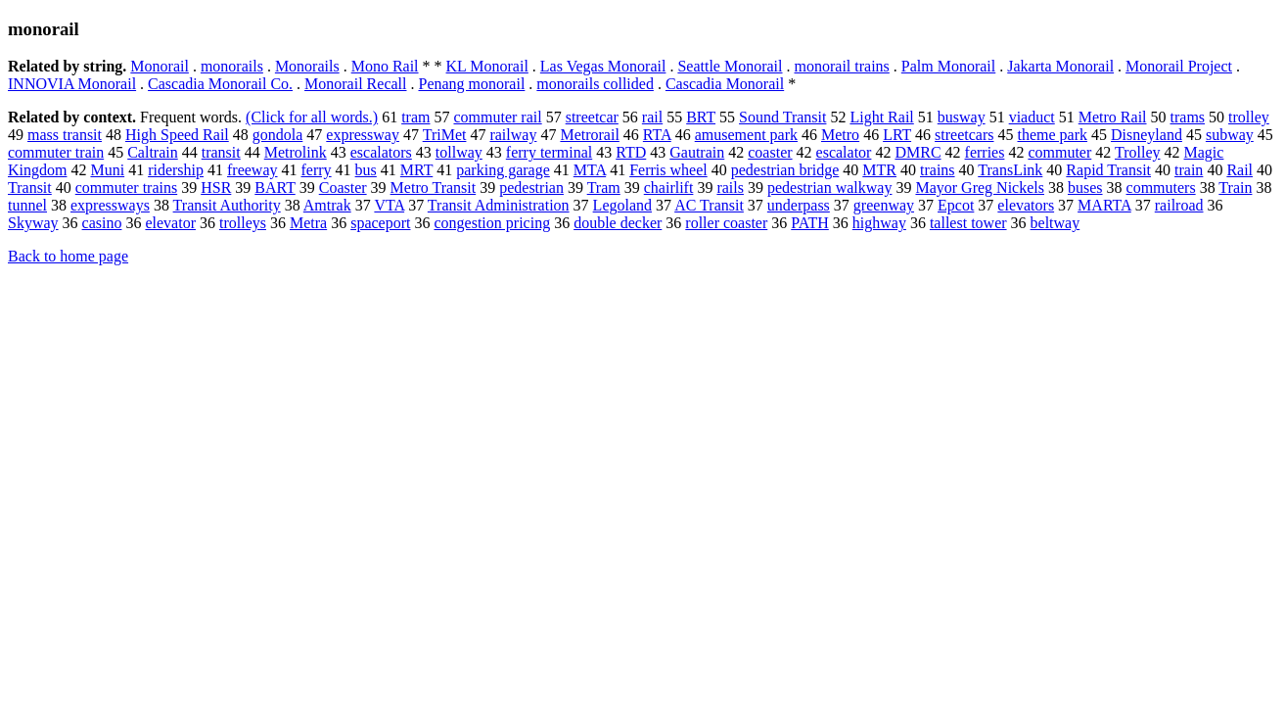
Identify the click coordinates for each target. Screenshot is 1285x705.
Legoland (622, 205)
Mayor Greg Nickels (979, 187)
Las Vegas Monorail (603, 66)
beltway (1055, 222)
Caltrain (152, 152)
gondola (277, 134)
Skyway (33, 222)
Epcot (956, 205)
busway (962, 117)
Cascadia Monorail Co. (220, 83)
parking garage (503, 170)
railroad (1179, 205)
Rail (1239, 170)
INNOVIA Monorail (72, 83)
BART (274, 187)
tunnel (27, 205)
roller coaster (726, 222)
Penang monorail (471, 83)
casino (102, 222)
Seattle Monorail (729, 66)
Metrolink (295, 152)
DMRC (918, 152)
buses (1085, 187)
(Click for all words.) (312, 117)
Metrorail (589, 134)
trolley (1248, 117)
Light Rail (881, 117)
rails (730, 187)
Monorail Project (1178, 66)
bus (366, 170)
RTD (631, 152)
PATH (810, 222)
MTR (879, 170)
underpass (798, 205)
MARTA (1104, 205)
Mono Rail (385, 66)
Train (1235, 187)
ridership (176, 170)
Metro (840, 134)
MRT (416, 170)
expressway (362, 134)
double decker (618, 222)
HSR (216, 187)
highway (879, 222)
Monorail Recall (355, 83)
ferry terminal (549, 152)
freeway (252, 170)
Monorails (307, 66)
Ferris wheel (668, 170)
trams (1188, 117)
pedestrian (531, 187)
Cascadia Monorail (724, 83)
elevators (1025, 205)
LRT (897, 134)
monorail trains (842, 66)
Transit (30, 187)
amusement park (746, 134)
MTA (590, 170)
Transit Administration (499, 205)
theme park (1053, 134)
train (1188, 170)
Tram (603, 187)
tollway (459, 152)
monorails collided (595, 83)
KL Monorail (487, 66)
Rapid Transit (1108, 170)
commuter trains (126, 187)
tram (415, 117)
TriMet (445, 134)
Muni (107, 170)
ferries (985, 152)
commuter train (56, 152)
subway (1230, 134)
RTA (657, 134)
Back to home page (68, 256)
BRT (700, 117)
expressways (110, 205)
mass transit (64, 134)
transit (221, 152)
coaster (770, 152)
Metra (308, 222)
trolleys (242, 222)
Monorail (159, 66)
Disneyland (1146, 134)
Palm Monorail (948, 66)
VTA (389, 205)
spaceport (380, 222)
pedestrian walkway (830, 187)
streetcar (592, 117)
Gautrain (696, 152)
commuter (1059, 152)
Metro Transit (433, 187)
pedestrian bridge (785, 170)
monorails (232, 66)
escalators (381, 152)
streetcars (964, 134)
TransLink (1010, 170)
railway (512, 134)
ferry (316, 170)
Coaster (343, 187)
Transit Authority (227, 205)
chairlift (669, 187)
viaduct (1032, 117)
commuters (1161, 187)
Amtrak (327, 205)
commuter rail (497, 117)
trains (937, 170)
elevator (170, 222)
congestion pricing (492, 222)
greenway (883, 205)
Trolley (1138, 152)
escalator (844, 152)
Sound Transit (782, 117)
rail (652, 117)
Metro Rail (1112, 117)
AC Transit (709, 205)
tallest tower (968, 222)
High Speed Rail (177, 134)
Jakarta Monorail (1060, 66)
